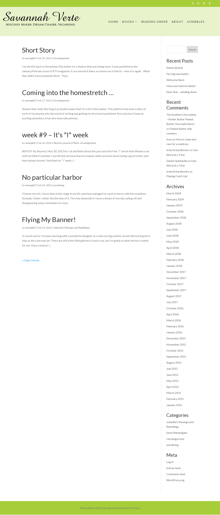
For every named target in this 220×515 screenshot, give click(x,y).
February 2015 (175, 398)
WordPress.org (175, 480)
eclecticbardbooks (177, 150)
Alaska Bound (174, 67)
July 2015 (172, 368)
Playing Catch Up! (177, 176)
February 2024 (175, 199)
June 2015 (172, 374)
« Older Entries (30, 260)
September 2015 (176, 356)
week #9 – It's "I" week (55, 135)
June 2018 (172, 235)
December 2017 (176, 271)
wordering (58, 185)
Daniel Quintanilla (176, 160)
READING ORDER (154, 21)
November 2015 (176, 344)
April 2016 (172, 314)
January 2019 (174, 205)
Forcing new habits (177, 73)
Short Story (38, 50)
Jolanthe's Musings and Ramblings (71, 227)
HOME (113, 21)
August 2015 (174, 362)
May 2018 (172, 241)
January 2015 (174, 405)
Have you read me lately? (181, 85)
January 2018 (174, 265)
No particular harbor (52, 177)
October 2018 (174, 211)
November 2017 (176, 278)
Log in (169, 461)
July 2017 (172, 302)
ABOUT (177, 21)
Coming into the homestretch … (68, 92)
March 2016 (173, 320)
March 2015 (173, 392)
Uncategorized (61, 58)
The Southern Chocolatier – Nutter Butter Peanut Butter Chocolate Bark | (181, 119)
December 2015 (176, 338)
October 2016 (174, 308)
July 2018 (172, 229)
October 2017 (174, 284)
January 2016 (174, 332)
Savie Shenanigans (177, 432)
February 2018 (175, 259)
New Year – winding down (181, 91)
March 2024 (173, 193)
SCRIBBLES (196, 21)
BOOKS (128, 21)
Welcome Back (175, 79)
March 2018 (173, 253)
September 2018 (176, 217)
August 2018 (174, 223)
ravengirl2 (30, 58)
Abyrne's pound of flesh (66, 142)
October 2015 (174, 350)
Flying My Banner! (49, 219)
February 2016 (175, 326)
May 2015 (172, 380)
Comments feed (175, 474)
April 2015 (172, 386)
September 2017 (176, 290)
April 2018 (172, 247)
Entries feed (173, 468)
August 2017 (174, 296)
